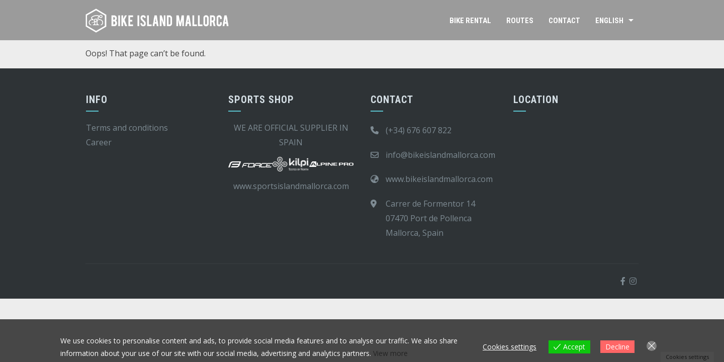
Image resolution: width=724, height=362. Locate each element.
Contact (564, 20)
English (609, 20)
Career (99, 142)
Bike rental (470, 20)
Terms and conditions (127, 127)
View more (390, 353)
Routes (519, 20)
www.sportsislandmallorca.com (291, 186)
